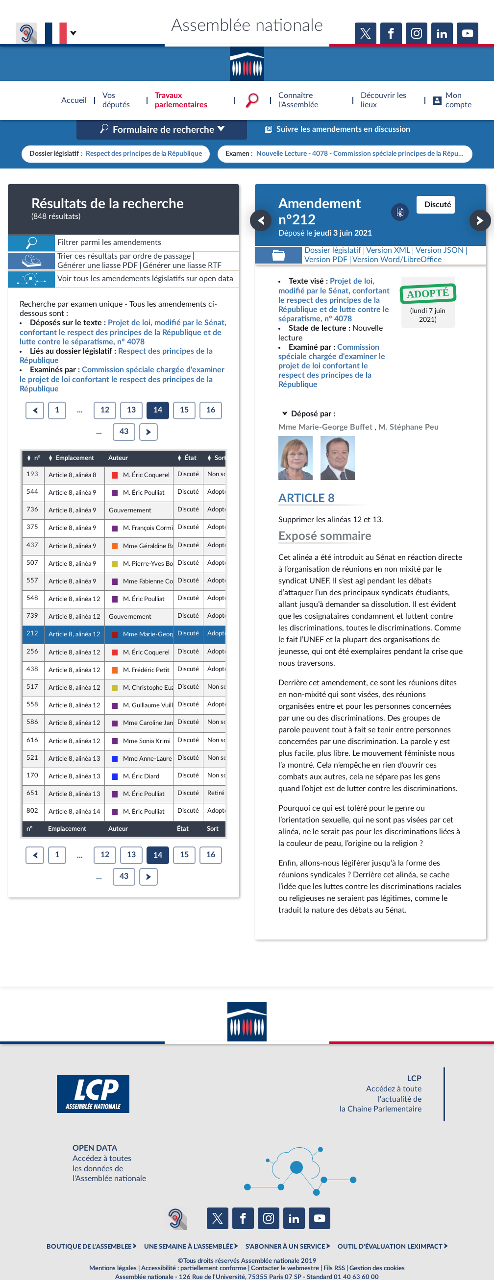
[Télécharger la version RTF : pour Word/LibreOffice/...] (397, 239)
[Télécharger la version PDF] (400, 191)
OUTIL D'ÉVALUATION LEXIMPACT (390, 1226)
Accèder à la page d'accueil (247, 60)
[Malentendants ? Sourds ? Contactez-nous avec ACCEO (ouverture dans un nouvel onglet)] (175, 1197)
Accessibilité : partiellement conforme (194, 1248)
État (191, 437)
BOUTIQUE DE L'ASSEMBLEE (89, 1226)
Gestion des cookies (377, 1248)
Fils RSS (334, 1248)
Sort (220, 437)
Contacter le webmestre (285, 1248)
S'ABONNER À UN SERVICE (285, 1226)
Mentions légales (113, 1248)
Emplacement (75, 437)
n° (37, 437)
